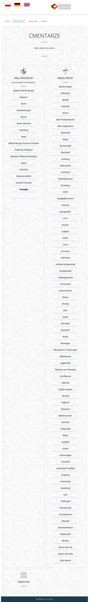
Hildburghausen (65, 277)
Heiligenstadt (65, 270)
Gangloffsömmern (65, 198)
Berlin (23, 103)
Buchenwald (65, 145)
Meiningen (65, 343)
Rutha (65, 435)
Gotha (65, 238)
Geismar (65, 205)
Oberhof (65, 382)
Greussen (65, 251)
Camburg (65, 159)
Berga (65, 139)
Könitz (65, 336)
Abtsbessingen (65, 86)
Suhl (65, 494)
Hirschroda (65, 284)
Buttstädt (65, 152)
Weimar (65, 540)
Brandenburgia (23, 110)
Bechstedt (65, 132)
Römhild (65, 422)
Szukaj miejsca (18, 21)
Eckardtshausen (65, 178)
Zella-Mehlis (65, 560)
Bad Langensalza (65, 126)
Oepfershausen (65, 389)
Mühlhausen (65, 356)
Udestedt (65, 521)
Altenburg (65, 93)
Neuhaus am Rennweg (65, 369)
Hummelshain (65, 290)
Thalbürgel (65, 501)
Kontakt (44, 21)
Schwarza (65, 475)
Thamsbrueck (65, 507)
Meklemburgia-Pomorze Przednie (23, 143)
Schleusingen (65, 455)
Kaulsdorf (65, 330)
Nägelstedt (65, 363)
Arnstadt (65, 106)
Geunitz (65, 224)
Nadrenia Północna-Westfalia (23, 156)
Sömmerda (65, 481)
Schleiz (65, 448)
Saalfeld (65, 442)
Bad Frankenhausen (65, 119)
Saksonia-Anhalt (23, 176)
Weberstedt (65, 534)
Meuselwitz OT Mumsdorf (65, 349)
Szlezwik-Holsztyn (24, 182)
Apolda (65, 99)
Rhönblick (65, 409)
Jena (65, 310)
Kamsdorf (65, 323)
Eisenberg (65, 185)
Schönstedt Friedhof (65, 468)
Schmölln (65, 461)
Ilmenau (65, 303)
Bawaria (23, 97)
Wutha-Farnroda (65, 553)
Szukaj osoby (33, 21)
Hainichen (65, 257)
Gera (65, 218)
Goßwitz (65, 231)
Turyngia (23, 189)
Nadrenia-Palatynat (24, 149)
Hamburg (23, 130)
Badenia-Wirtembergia (23, 90)
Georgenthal (65, 211)
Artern (65, 113)
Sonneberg (65, 488)
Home (7, 21)
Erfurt (65, 191)
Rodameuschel (65, 415)
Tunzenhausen (65, 514)
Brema (24, 116)
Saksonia (24, 169)
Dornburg (65, 172)
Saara (23, 163)
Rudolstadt (65, 428)
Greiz (65, 244)
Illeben (65, 297)
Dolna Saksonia (24, 123)
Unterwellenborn (65, 527)
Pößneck (65, 402)
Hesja (23, 136)
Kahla (65, 317)
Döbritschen (65, 165)
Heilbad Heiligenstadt (65, 264)
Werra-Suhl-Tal (65, 547)
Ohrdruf (65, 395)
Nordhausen (65, 376)
